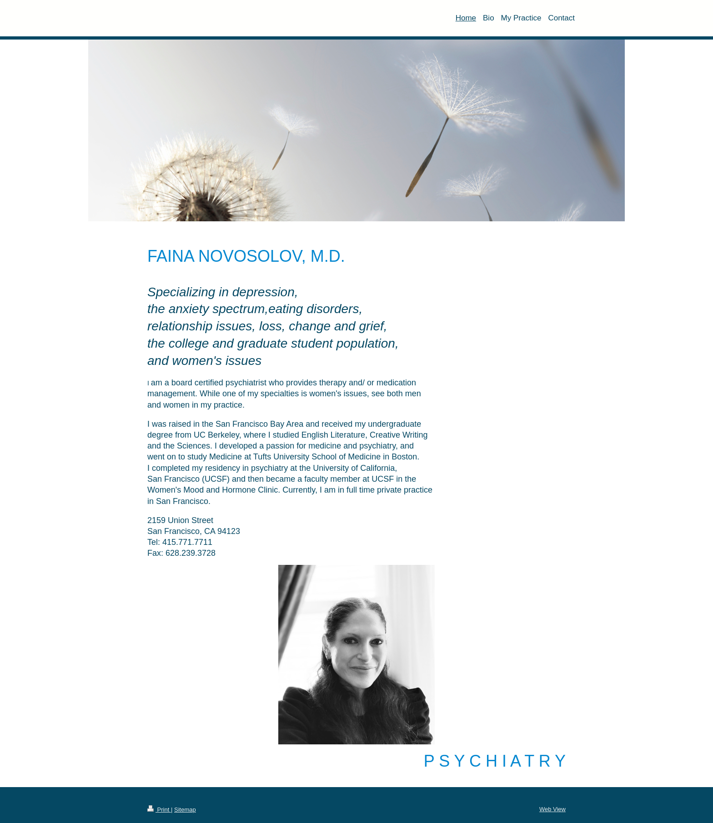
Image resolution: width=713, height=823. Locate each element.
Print (159, 809)
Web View (552, 809)
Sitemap (185, 809)
